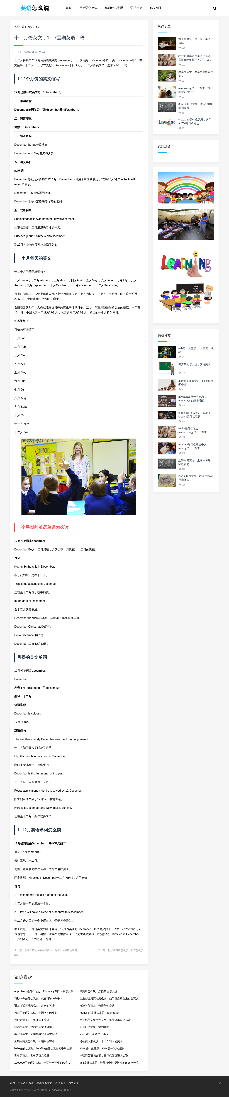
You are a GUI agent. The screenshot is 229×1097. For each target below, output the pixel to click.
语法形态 (136, 8)
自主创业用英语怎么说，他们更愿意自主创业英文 (109, 998)
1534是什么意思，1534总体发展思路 (102, 1048)
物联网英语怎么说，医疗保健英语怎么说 (104, 1055)
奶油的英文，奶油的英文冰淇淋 (33, 1026)
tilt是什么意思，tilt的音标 (94, 1026)
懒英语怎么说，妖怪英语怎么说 (98, 991)
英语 (37, 26)
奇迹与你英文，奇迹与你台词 (97, 1005)
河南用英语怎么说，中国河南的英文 (35, 1012)
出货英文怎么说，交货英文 (194, 364)
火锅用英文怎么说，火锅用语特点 (34, 1041)
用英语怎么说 (88, 8)
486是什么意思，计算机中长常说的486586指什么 (109, 1062)
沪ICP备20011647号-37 (62, 1089)
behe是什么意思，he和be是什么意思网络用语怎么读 (43, 1049)
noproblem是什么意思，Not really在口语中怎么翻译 (43, 992)
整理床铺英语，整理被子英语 (31, 1019)
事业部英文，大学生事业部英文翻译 (35, 1034)
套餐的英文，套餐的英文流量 (31, 1055)
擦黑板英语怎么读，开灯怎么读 (125, 950)
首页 (69, 8)
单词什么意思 (114, 8)
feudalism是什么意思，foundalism (100, 1012)
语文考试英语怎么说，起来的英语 (34, 1005)
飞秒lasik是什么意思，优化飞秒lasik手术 (38, 998)
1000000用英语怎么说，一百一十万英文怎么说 (42, 1062)
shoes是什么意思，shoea (95, 1034)
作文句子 (156, 8)
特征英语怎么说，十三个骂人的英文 (101, 1041)
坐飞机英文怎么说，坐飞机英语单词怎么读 (105, 1019)
